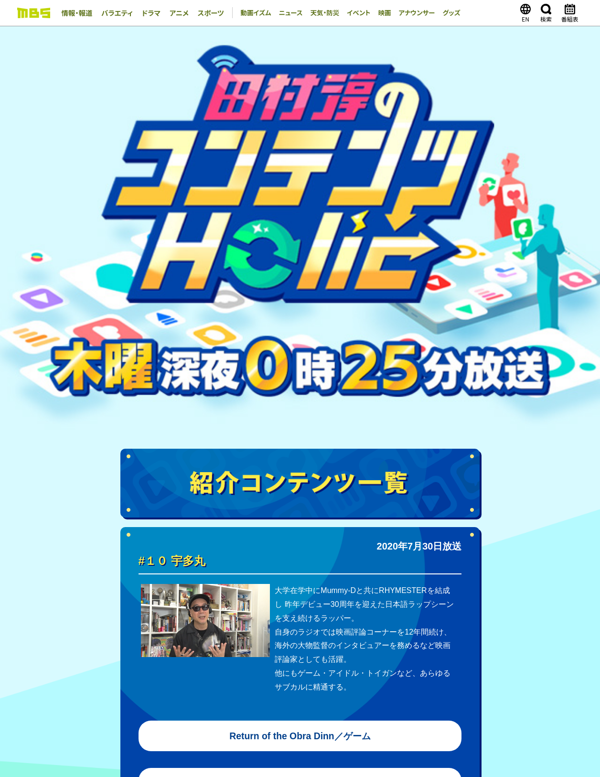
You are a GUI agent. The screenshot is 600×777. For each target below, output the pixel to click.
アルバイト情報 (124, 690)
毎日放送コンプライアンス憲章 (212, 680)
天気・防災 (316, 13)
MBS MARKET (236, 599)
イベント (351, 13)
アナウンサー (411, 13)
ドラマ (146, 13)
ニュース (281, 13)
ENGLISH (547, 680)
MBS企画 (265, 701)
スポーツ (201, 13)
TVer (362, 576)
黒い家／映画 (300, 429)
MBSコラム (301, 588)
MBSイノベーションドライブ (222, 711)
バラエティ (113, 13)
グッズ (447, 13)
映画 (378, 13)
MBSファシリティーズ (486, 701)
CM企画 (511, 680)
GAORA (231, 701)
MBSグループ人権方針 (298, 680)
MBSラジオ (193, 701)
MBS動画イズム (321, 576)
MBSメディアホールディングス (125, 701)
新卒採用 (79, 690)
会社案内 (79, 680)
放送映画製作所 (312, 701)
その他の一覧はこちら (386, 640)
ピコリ (420, 701)
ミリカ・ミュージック (373, 701)
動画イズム (245, 13)
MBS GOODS (289, 599)
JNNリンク (475, 680)
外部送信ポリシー (231, 730)
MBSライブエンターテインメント (128, 711)
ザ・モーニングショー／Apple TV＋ (300, 381)
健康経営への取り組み (417, 680)
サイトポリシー (287, 730)
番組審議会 (357, 680)
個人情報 (330, 730)
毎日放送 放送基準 (130, 680)
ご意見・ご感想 (374, 730)
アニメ (171, 13)
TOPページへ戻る (300, 497)
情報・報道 (76, 13)
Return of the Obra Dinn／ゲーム (300, 333)
